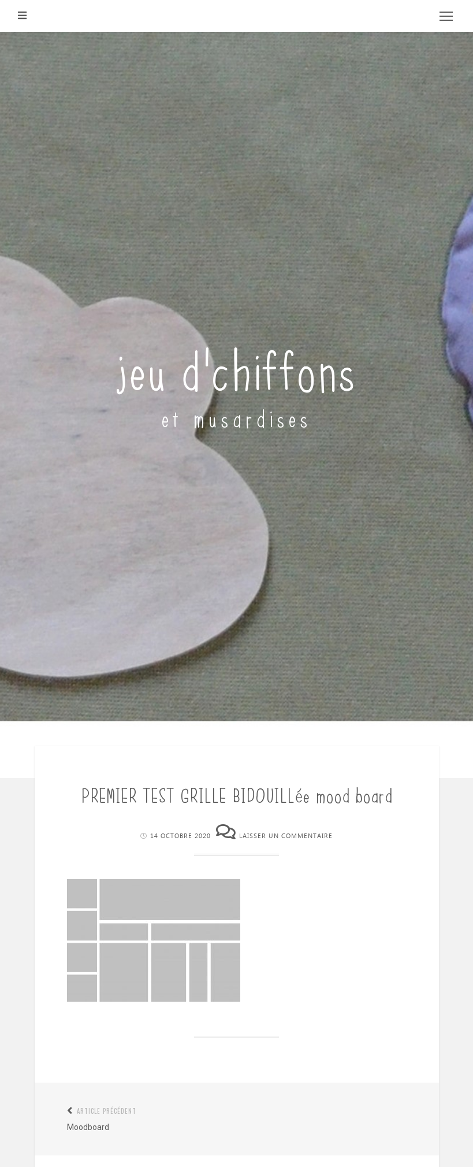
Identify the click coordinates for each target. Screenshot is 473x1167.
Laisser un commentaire (286, 836)
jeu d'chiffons (236, 367)
